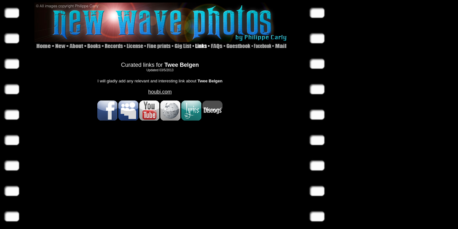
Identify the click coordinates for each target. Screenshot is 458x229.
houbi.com (160, 91)
